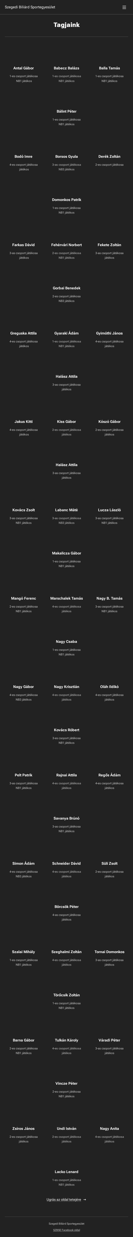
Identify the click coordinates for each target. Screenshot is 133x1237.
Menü (124, 7)
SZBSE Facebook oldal (66, 1230)
